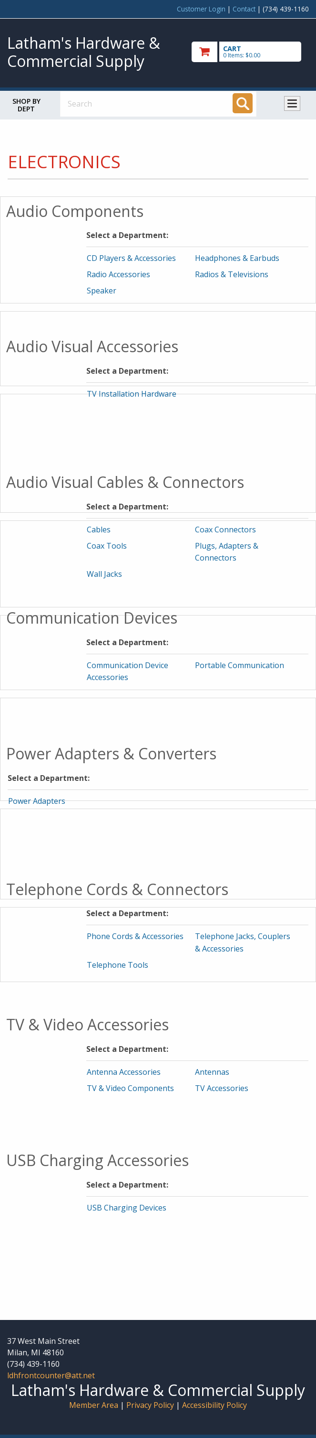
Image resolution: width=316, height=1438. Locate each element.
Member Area (93, 1405)
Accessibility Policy (214, 1405)
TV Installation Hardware (131, 394)
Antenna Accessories (124, 1072)
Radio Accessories (118, 274)
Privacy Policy (151, 1405)
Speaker (101, 290)
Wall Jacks (104, 574)
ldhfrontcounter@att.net (51, 1375)
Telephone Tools (117, 965)
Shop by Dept (26, 105)
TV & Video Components (130, 1088)
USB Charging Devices (126, 1207)
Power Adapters (36, 801)
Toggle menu (292, 103)
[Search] (243, 103)
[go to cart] (250, 52)
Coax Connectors (225, 529)
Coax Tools (107, 546)
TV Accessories (221, 1088)
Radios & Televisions (231, 274)
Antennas (212, 1072)
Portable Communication (239, 665)
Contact (244, 8)
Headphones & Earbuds (237, 258)
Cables (99, 529)
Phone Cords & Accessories (135, 936)
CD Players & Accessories (131, 258)
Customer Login (201, 8)
